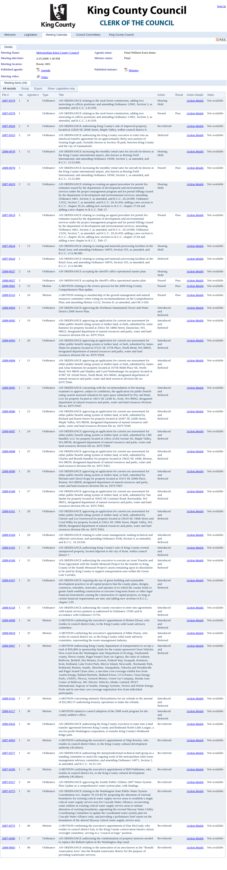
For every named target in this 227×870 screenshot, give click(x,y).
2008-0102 (8, 698)
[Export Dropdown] (38, 89)
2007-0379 (8, 100)
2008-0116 (8, 295)
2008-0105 (8, 547)
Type (45, 95)
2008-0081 (8, 286)
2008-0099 (8, 471)
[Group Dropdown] (25, 89)
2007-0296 (8, 769)
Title (61, 95)
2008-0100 (8, 491)
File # (5, 95)
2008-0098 (8, 451)
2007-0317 (8, 782)
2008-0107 (8, 580)
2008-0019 (8, 633)
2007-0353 (8, 135)
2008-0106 (8, 560)
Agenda (45, 70)
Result (179, 95)
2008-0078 (8, 151)
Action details (195, 100)
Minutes (134, 70)
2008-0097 (8, 431)
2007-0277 (8, 753)
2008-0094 (8, 360)
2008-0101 (8, 511)
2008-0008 (8, 620)
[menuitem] (9, 89)
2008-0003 (8, 847)
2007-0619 (8, 184)
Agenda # (33, 95)
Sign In (221, 6)
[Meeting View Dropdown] (61, 89)
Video (44, 77)
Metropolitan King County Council (57, 52)
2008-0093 (8, 340)
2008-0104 (8, 535)
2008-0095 (8, 387)
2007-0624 (8, 246)
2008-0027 (8, 271)
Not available (215, 100)
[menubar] (39, 89)
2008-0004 (8, 307)
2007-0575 (8, 825)
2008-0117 (8, 711)
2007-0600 (8, 838)
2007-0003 (8, 740)
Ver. (21, 95)
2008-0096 (8, 411)
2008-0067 (8, 645)
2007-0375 (8, 791)
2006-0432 (8, 724)
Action (161, 95)
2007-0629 (8, 126)
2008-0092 (8, 320)
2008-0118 (8, 607)
